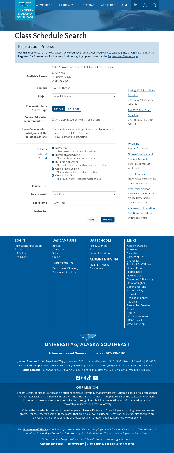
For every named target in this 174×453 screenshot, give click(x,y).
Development (97, 268)
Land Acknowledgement (127, 417)
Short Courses (136, 174)
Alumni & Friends (99, 264)
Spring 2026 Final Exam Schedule (141, 93)
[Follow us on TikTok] (89, 378)
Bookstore (133, 249)
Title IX (131, 312)
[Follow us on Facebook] (78, 378)
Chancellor (133, 260)
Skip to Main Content (14, 3)
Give (124, 5)
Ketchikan (58, 249)
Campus (42, 88)
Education (95, 249)
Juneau (56, 245)
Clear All (43, 158)
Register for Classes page (123, 56)
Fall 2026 (60, 73)
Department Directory (65, 268)
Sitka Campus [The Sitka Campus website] (31, 370)
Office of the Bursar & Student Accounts (140, 156)
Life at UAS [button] (87, 5)
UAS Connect (134, 320)
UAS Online (21, 257)
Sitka (55, 253)
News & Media (135, 275)
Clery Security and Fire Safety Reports (110, 443)
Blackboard (21, 249)
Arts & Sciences (98, 245)
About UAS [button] (108, 5)
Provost (131, 294)
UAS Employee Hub (138, 316)
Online (56, 257)
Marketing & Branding (140, 279)
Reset (92, 219)
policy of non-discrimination (59, 433)
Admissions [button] (44, 5)
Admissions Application (28, 245)
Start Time (40, 202)
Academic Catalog (137, 245)
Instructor (40, 211)
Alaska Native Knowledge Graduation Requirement (84, 129)
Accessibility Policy (51, 443)
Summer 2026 (63, 77)
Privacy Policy (75, 443)
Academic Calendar (139, 189)
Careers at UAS (135, 257)
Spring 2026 (62, 80)
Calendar (132, 253)
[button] (144, 5)
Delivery (42, 149)
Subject (42, 96)
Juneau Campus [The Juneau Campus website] (27, 361)
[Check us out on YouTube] (95, 378)
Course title (39, 186)
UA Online (20, 253)
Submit (107, 219)
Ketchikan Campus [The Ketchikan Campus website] (31, 365)
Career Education (100, 253)
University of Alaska (35, 429)
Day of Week (39, 194)
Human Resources (137, 268)
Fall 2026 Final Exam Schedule (139, 113)
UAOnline (133, 143)
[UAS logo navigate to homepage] (25, 10)
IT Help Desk (134, 272)
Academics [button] (66, 5)
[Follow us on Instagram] (83, 378)
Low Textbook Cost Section (71, 137)
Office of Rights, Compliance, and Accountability (136, 286)
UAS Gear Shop (136, 324)
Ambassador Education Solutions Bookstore (141, 210)
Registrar (132, 301)
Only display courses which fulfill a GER (77, 119)
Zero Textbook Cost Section (71, 133)
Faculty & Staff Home (139, 264)
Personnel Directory (64, 272)
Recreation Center (137, 298)
